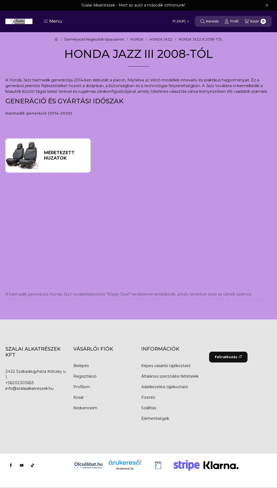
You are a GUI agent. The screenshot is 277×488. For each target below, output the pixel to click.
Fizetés (148, 397)
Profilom (81, 386)
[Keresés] (209, 21)
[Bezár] (267, 5)
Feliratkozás (228, 357)
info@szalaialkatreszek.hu (29, 388)
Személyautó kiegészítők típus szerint (94, 39)
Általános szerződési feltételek (170, 376)
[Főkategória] (56, 39)
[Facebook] (10, 465)
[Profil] (231, 21)
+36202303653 (19, 382)
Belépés (81, 365)
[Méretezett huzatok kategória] (65, 155)
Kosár (78, 397)
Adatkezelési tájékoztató (164, 386)
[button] (53, 21)
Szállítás (148, 407)
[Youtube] (21, 465)
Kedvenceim (85, 407)
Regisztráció (85, 376)
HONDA (136, 39)
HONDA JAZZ (161, 39)
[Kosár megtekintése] (255, 21)
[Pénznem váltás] (180, 21)
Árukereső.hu (125, 468)
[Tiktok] (32, 465)
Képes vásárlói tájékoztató (166, 365)
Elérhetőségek (155, 418)
